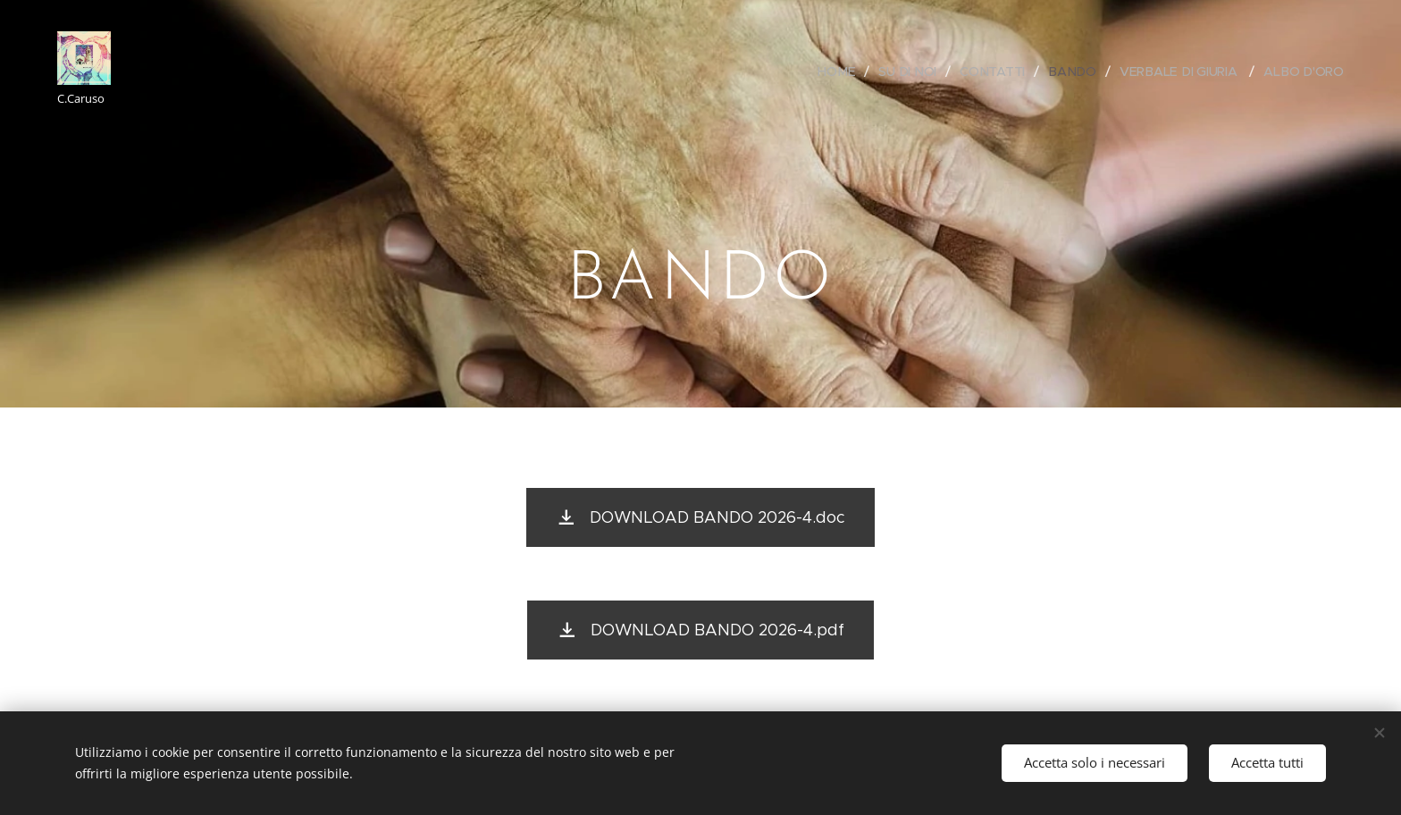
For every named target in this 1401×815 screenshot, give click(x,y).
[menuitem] (842, 71)
